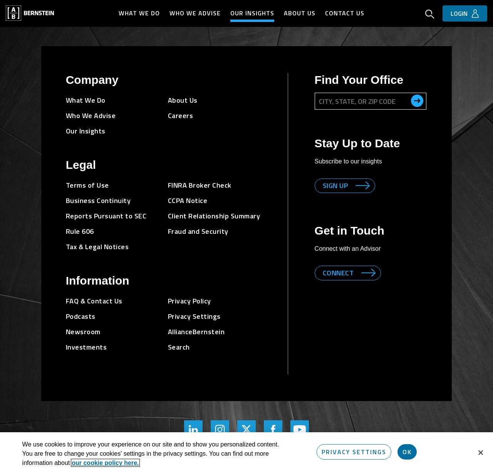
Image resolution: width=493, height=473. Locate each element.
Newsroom (83, 331)
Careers (180, 115)
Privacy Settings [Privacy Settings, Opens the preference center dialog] (354, 451)
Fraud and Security (198, 231)
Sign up (335, 185)
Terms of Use (87, 185)
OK (407, 451)
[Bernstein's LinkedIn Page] (193, 429)
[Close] (480, 452)
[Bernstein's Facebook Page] (273, 429)
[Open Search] (430, 15)
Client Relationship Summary (214, 216)
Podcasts (81, 316)
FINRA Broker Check (199, 185)
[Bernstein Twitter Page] (246, 429)
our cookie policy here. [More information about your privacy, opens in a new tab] (105, 463)
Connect (338, 273)
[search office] (417, 101)
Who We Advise (195, 13)
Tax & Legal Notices (97, 246)
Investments (86, 347)
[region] (246, 452)
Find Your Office (359, 79)
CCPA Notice (188, 200)
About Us (299, 13)
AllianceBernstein (196, 331)
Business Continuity (98, 200)
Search (179, 347)
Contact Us (344, 13)
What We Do (139, 13)
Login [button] (459, 13)
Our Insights (252, 13)
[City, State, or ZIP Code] (370, 101)
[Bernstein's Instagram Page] (220, 429)
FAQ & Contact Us (94, 301)
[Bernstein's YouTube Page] (299, 429)
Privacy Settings (194, 316)
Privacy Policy (189, 301)
